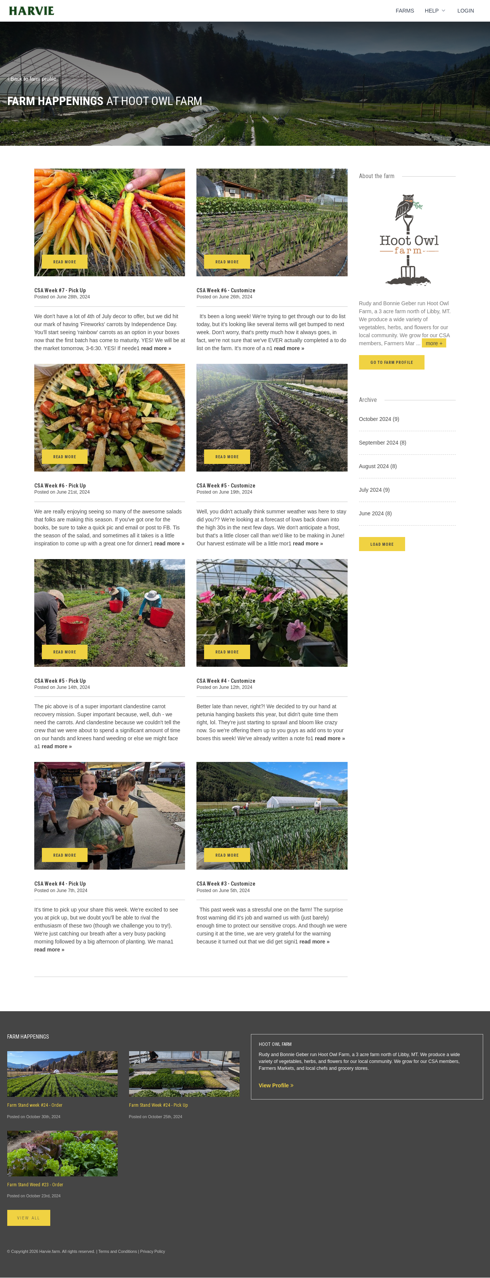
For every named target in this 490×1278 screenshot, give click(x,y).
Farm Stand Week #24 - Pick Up (158, 1105)
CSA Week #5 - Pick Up (60, 681)
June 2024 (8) (375, 513)
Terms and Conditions (117, 1251)
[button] (382, 544)
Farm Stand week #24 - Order (34, 1105)
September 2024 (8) (383, 443)
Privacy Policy (152, 1251)
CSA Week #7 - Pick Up (60, 290)
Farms (405, 11)
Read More (64, 262)
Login (465, 11)
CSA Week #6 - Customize (225, 290)
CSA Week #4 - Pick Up (60, 884)
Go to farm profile (391, 362)
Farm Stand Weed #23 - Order (35, 1184)
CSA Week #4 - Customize (225, 681)
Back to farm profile (32, 79)
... (431, 343)
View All (31, 1218)
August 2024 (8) (378, 466)
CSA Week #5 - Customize (225, 486)
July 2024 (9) (374, 490)
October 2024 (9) (379, 419)
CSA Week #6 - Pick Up (60, 486)
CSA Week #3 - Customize (225, 884)
